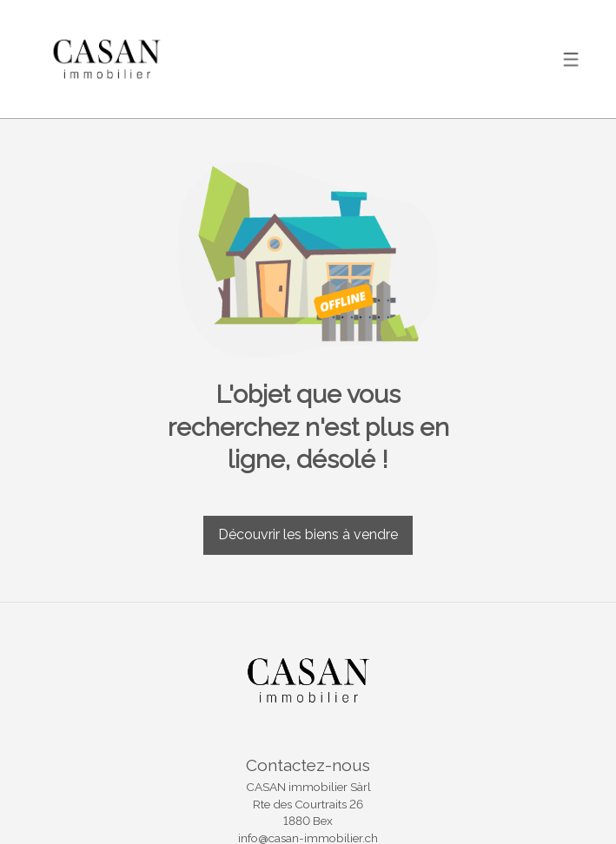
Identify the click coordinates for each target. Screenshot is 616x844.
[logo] (106, 58)
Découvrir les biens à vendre (308, 534)
